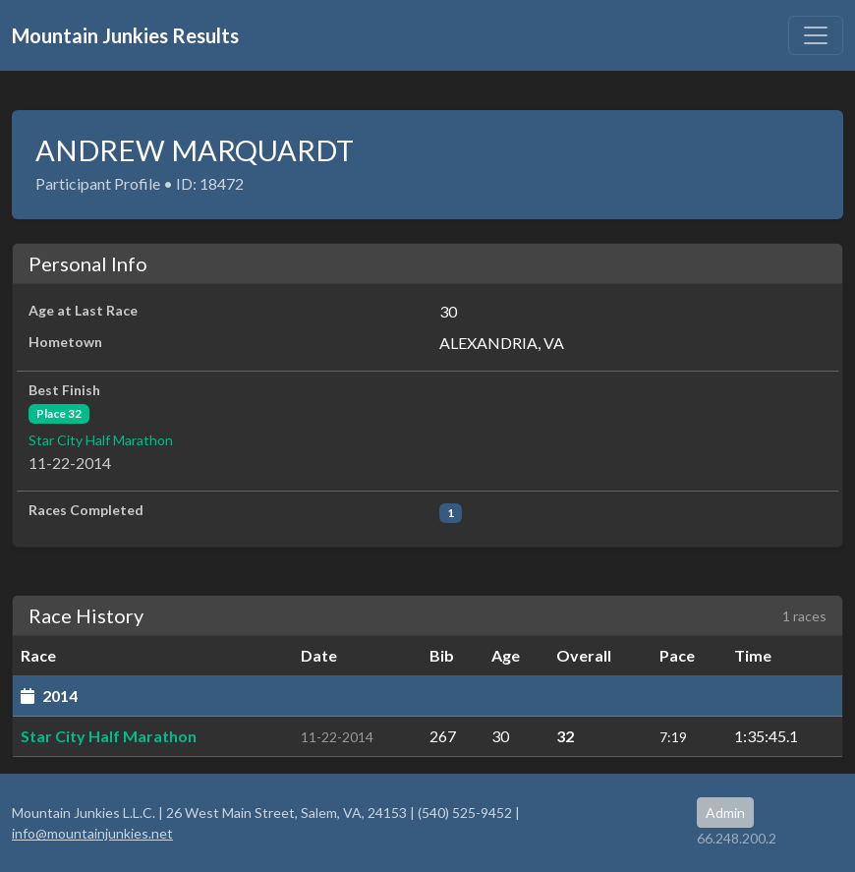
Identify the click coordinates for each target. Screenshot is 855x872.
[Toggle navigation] (815, 35)
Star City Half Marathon (100, 440)
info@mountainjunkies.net (92, 833)
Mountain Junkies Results (125, 35)
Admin (725, 812)
